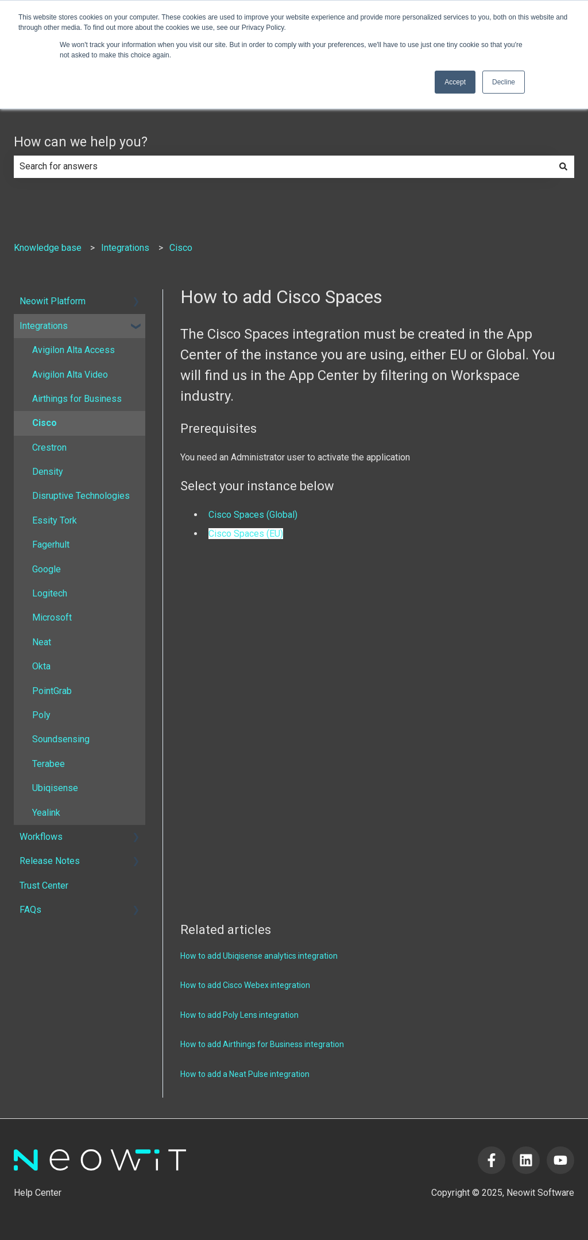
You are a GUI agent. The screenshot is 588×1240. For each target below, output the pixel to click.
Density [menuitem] (47, 471)
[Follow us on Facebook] (491, 1160)
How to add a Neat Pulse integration (245, 1074)
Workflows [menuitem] (41, 836)
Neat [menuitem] (41, 642)
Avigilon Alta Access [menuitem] (73, 349)
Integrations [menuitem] (44, 325)
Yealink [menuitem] (46, 812)
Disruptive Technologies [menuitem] (81, 495)
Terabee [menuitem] (48, 763)
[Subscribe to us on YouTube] (560, 1160)
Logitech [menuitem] (49, 593)
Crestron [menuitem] (49, 447)
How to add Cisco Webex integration (245, 985)
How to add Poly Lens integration (239, 1015)
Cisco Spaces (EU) (245, 533)
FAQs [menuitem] (30, 909)
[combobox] (283, 166)
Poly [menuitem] (41, 715)
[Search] (563, 166)
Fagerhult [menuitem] (50, 544)
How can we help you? (81, 142)
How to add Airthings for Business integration (262, 1044)
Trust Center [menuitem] (44, 885)
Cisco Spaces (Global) (252, 514)
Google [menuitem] (46, 569)
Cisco (180, 247)
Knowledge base (48, 247)
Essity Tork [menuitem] (54, 520)
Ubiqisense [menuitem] (55, 787)
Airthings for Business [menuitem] (77, 398)
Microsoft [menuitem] (52, 617)
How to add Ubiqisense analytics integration (259, 955)
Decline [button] (503, 82)
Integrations (125, 247)
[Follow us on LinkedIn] (526, 1160)
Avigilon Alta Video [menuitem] (70, 374)
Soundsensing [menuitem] (61, 739)
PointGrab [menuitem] (52, 690)
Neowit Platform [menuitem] (53, 301)
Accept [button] (455, 82)
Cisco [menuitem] (44, 422)
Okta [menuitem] (41, 666)
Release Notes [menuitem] (50, 860)
